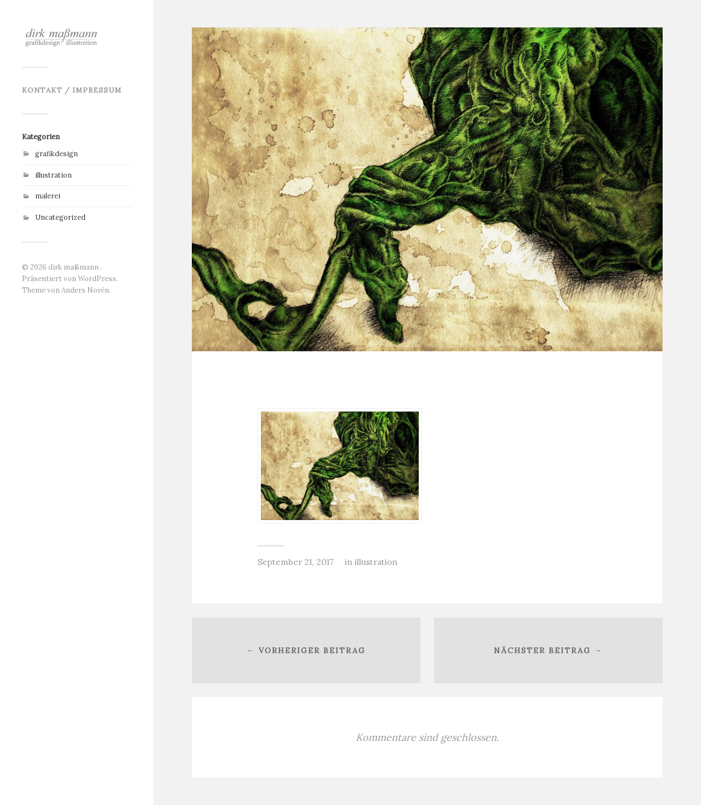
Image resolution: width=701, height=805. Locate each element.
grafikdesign (56, 153)
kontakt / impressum (72, 90)
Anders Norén (85, 290)
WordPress (97, 278)
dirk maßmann (74, 267)
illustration (53, 175)
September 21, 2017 (296, 562)
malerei (47, 196)
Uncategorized (60, 217)
